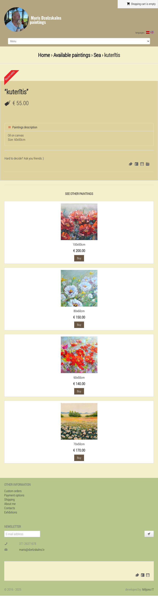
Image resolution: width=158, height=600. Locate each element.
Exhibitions (10, 512)
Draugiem (142, 164)
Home (44, 54)
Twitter (130, 163)
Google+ (147, 164)
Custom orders (12, 491)
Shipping (9, 499)
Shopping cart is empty (141, 4)
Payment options (14, 495)
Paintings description (22, 127)
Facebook (136, 164)
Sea (97, 54)
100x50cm (79, 244)
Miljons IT (148, 589)
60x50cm (79, 377)
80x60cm (79, 311)
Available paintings (71, 54)
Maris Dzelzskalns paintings (45, 20)
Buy (79, 258)
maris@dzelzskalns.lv (31, 549)
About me (10, 503)
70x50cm (79, 444)
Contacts (9, 508)
